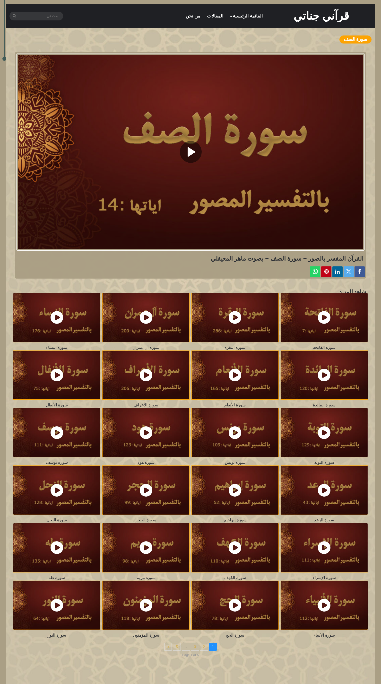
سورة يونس (235, 462)
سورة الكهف (235, 577)
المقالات (215, 16)
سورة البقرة (235, 347)
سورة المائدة (324, 405)
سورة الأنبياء (324, 635)
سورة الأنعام (235, 405)
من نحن (193, 16)
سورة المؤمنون (146, 635)
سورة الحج (235, 635)
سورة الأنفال (57, 405)
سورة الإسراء (324, 577)
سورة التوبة (324, 462)
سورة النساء (56, 347)
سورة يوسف (57, 462)
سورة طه (57, 577)
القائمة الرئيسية (248, 16)
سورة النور (57, 635)
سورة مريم (146, 577)
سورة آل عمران (145, 347)
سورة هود (146, 462)
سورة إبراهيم (235, 520)
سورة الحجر (146, 520)
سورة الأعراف (146, 405)
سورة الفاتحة (324, 347)
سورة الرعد (324, 520)
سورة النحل (57, 520)
